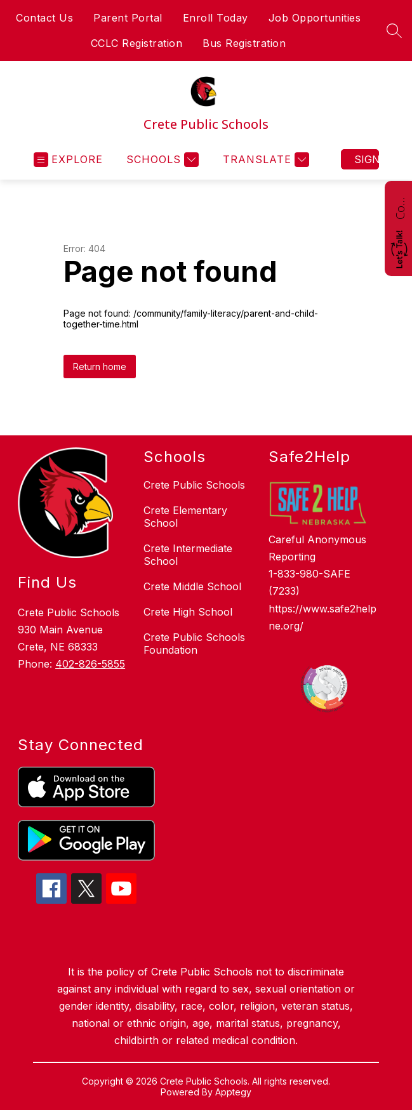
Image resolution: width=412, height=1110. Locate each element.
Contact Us (44, 17)
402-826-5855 (90, 663)
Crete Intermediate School (187, 554)
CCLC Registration (137, 43)
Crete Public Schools (194, 485)
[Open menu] (68, 160)
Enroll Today (215, 17)
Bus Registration (244, 43)
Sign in (366, 159)
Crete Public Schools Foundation (194, 643)
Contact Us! (400, 207)
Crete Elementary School (185, 516)
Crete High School (187, 611)
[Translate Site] (264, 160)
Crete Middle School (192, 586)
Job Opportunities (315, 17)
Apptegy (233, 1092)
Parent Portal (128, 17)
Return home (99, 366)
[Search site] (394, 30)
